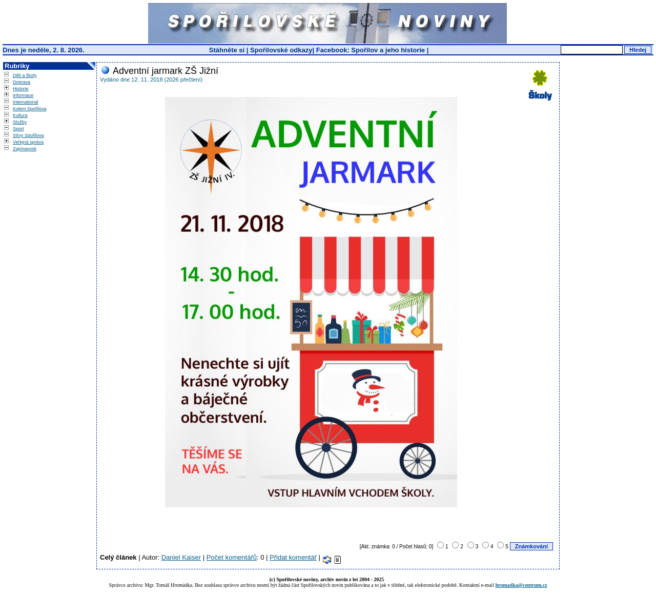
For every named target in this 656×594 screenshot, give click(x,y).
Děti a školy (25, 75)
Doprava (21, 82)
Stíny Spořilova (28, 135)
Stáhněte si (228, 50)
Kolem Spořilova (30, 108)
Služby (20, 122)
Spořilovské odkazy (281, 50)
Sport (18, 128)
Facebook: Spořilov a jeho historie (370, 50)
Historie (21, 88)
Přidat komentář (293, 557)
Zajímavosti (24, 148)
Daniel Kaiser (181, 557)
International (25, 102)
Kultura (20, 115)
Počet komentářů (232, 557)
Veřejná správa (28, 142)
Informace (23, 95)
